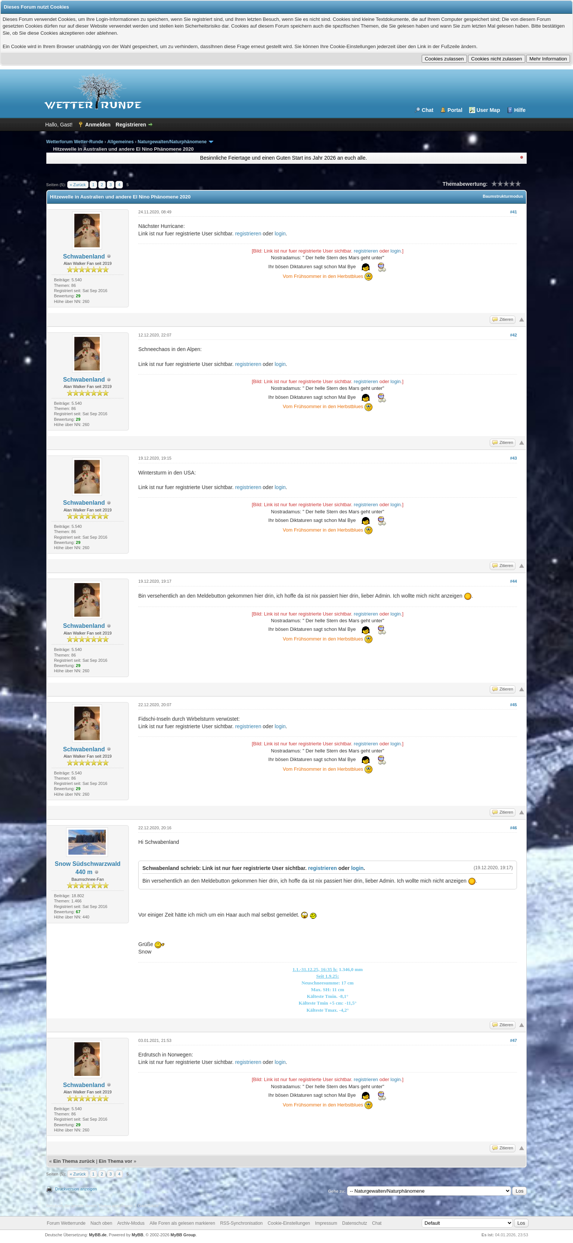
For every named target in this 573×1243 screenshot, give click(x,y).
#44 (513, 581)
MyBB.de (97, 1235)
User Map (488, 110)
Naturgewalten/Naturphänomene (172, 141)
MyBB (137, 1235)
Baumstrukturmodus (503, 196)
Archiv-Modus (131, 1223)
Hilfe (520, 110)
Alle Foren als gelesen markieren (182, 1223)
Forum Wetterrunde (66, 1223)
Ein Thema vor (116, 1161)
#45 (513, 704)
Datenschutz (354, 1223)
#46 (513, 828)
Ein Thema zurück (74, 1161)
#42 (513, 335)
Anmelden (98, 125)
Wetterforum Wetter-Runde (74, 141)
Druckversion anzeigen (76, 1189)
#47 (513, 1040)
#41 (513, 212)
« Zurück (78, 184)
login (280, 234)
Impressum (326, 1223)
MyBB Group (183, 1235)
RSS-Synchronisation (241, 1223)
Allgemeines (120, 141)
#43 (513, 458)
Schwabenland (84, 256)
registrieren (248, 234)
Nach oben (101, 1223)
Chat (427, 110)
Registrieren (131, 125)
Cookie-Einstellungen (289, 1223)
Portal (454, 110)
